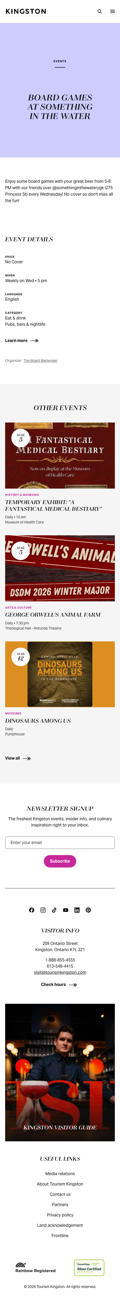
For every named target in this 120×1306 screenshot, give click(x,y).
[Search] (99, 11)
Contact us (65, 1194)
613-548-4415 (60, 966)
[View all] (60, 758)
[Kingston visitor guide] (60, 1072)
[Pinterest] (88, 910)
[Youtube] (66, 910)
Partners (65, 1204)
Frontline (65, 1235)
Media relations (65, 1173)
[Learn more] (31, 340)
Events (60, 61)
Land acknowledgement (65, 1225)
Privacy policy (65, 1215)
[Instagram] (43, 910)
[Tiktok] (54, 910)
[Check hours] (60, 984)
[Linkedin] (77, 910)
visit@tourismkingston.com (60, 972)
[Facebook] (32, 910)
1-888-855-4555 (60, 960)
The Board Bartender (40, 360)
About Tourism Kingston (65, 1184)
